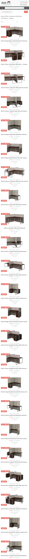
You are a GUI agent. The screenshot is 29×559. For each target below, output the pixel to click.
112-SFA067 (14, 537)
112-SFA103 (14, 420)
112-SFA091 (14, 116)
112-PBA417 (14, 490)
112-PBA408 (14, 162)
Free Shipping (23, 5)
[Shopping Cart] (26, 8)
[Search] (23, 8)
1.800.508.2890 (24, 1)
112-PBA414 (14, 45)
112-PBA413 (14, 373)
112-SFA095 (14, 256)
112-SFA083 (14, 303)
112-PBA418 (14, 279)
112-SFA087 (14, 209)
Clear (26, 11)
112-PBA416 (14, 186)
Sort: (2, 21)
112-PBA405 (14, 326)
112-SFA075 (14, 396)
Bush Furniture (14, 44)
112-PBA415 (14, 513)
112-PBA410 (14, 69)
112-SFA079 (14, 139)
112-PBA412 (14, 350)
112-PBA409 (14, 233)
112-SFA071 (14, 443)
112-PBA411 (14, 92)
